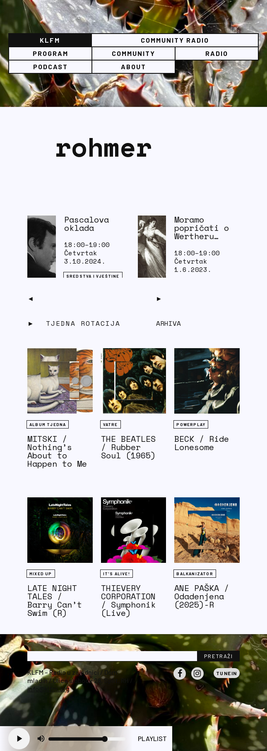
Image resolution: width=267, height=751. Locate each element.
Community (133, 53)
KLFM (50, 40)
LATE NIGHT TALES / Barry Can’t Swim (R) (54, 600)
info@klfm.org (48, 689)
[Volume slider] (86, 739)
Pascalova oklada (86, 223)
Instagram (197, 679)
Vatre (110, 424)
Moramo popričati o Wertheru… (201, 227)
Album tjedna (47, 424)
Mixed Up (40, 573)
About (133, 66)
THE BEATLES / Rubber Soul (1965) (128, 447)
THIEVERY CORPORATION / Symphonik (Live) (128, 600)
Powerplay (190, 424)
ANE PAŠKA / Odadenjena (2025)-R (201, 596)
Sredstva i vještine (93, 276)
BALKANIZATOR (194, 573)
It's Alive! (116, 573)
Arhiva (168, 323)
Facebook (179, 679)
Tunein (226, 673)
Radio (216, 53)
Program (50, 53)
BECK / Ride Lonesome (201, 443)
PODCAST (50, 66)
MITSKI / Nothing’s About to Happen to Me (57, 451)
